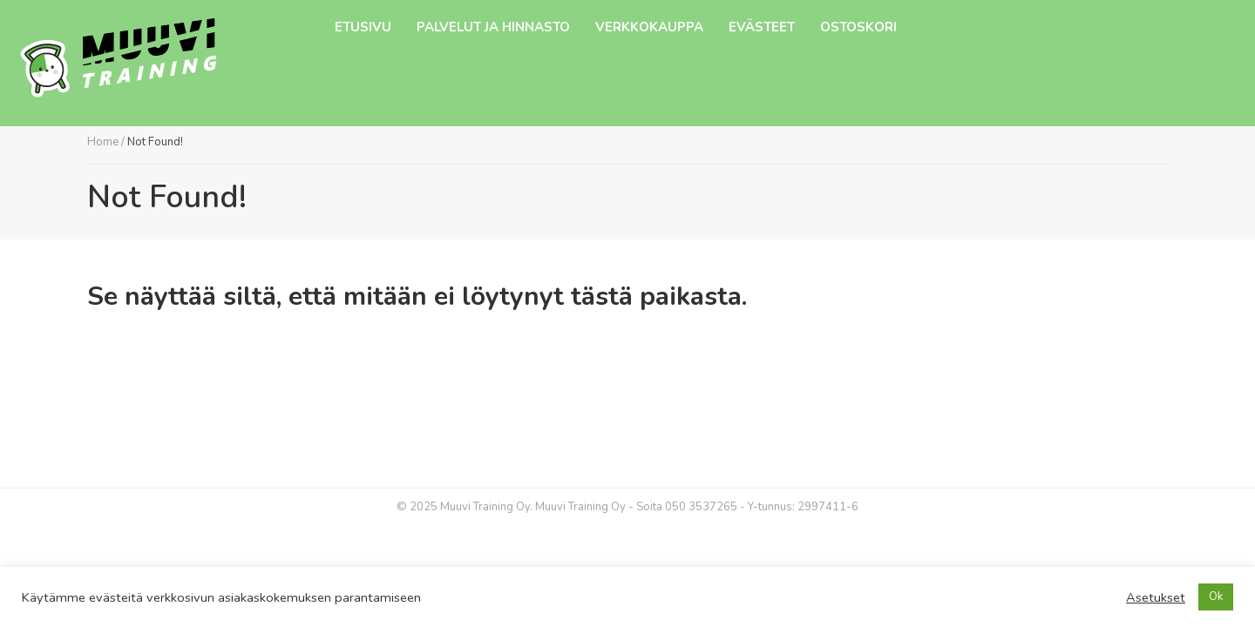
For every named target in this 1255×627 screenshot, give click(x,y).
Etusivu (363, 27)
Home (103, 142)
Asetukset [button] (1155, 597)
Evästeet (762, 27)
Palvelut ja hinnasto (493, 27)
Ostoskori (858, 27)
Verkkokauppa (649, 27)
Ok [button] (1216, 596)
